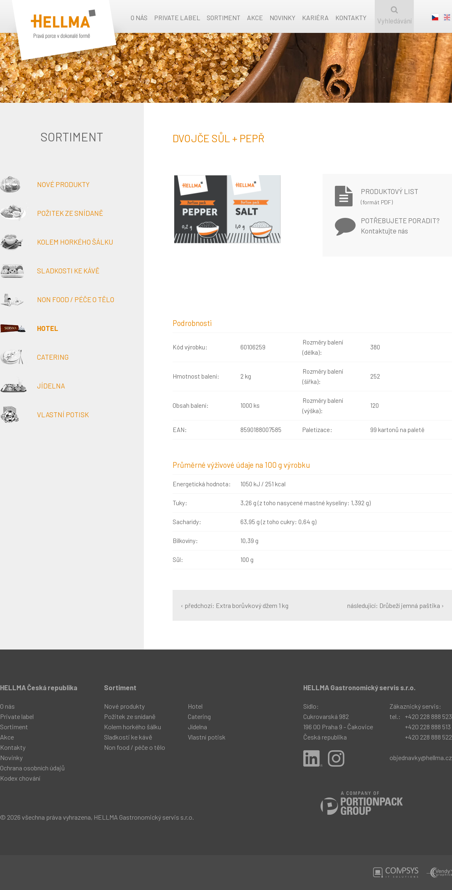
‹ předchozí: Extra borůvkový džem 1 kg (234, 605)
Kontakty (351, 17)
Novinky (282, 17)
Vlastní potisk (44, 414)
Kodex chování (20, 778)
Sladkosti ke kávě (49, 270)
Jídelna (32, 385)
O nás (139, 17)
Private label (177, 17)
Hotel (29, 328)
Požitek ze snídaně (51, 213)
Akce (255, 17)
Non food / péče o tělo (57, 299)
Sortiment (223, 17)
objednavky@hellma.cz (421, 757)
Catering (34, 357)
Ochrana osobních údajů (32, 768)
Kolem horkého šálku (56, 241)
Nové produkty (45, 184)
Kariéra (315, 17)
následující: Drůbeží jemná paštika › (395, 605)
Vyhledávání (394, 15)
